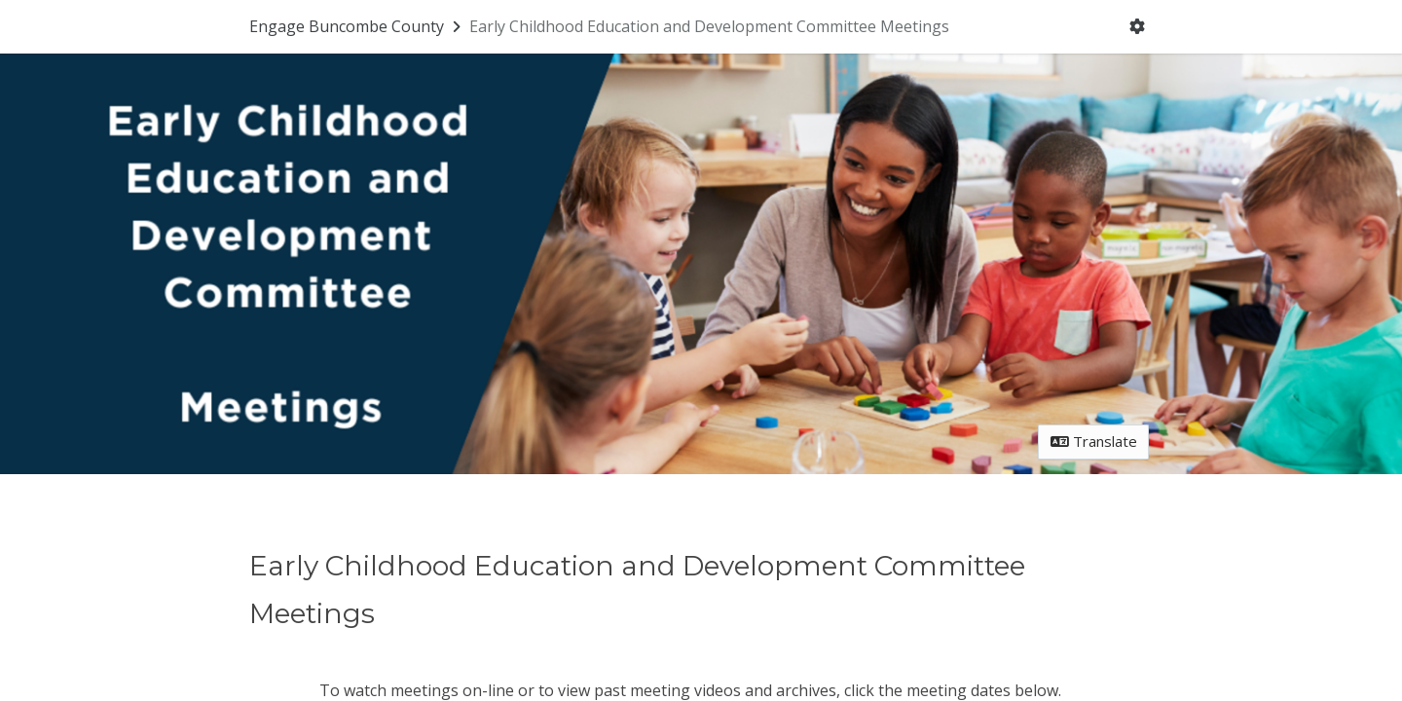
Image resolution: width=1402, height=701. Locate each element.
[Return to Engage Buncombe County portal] (356, 26)
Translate (1094, 441)
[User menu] (1138, 27)
